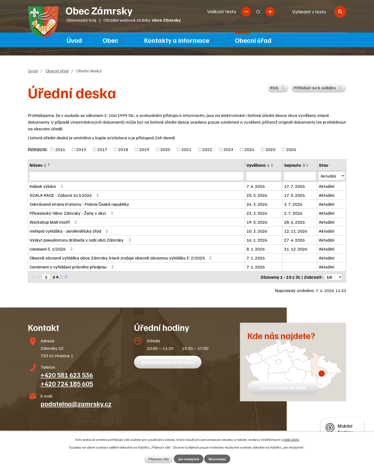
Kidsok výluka (47, 186)
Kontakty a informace (176, 40)
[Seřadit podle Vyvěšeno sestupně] (272, 166)
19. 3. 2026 (256, 222)
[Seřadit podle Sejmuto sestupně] (307, 166)
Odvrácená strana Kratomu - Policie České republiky (79, 204)
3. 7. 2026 (293, 204)
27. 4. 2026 (294, 240)
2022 (207, 149)
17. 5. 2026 (294, 195)
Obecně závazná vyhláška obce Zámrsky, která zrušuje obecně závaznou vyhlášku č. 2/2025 (122, 257)
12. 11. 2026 (295, 231)
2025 (270, 149)
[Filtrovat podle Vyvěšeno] (263, 176)
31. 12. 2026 (295, 249)
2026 (291, 149)
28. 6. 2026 (294, 222)
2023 (228, 149)
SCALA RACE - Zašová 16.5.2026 (65, 195)
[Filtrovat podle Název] (136, 176)
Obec (110, 40)
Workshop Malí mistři (54, 222)
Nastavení (217, 459)
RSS (278, 87)
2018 (123, 149)
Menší (246, 11)
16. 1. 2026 (256, 240)
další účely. (291, 439)
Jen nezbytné (188, 459)
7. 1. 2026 (255, 257)
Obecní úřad (253, 40)
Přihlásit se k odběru (319, 87)
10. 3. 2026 (256, 231)
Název (38, 165)
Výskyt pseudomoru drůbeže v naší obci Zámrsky (81, 240)
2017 (102, 149)
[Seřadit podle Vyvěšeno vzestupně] (272, 164)
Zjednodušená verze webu (168, 362)
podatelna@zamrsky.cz (76, 403)
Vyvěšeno (258, 165)
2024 (249, 149)
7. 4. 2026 (255, 186)
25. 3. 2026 (256, 195)
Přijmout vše (158, 459)
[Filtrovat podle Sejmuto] (299, 176)
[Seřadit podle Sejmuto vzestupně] (307, 164)
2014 (60, 149)
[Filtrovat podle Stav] (331, 175)
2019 (144, 149)
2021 (186, 149)
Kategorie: (37, 149)
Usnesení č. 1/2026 (52, 249)
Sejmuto (294, 165)
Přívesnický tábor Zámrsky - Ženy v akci (72, 213)
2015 (81, 149)
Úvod (74, 40)
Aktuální (326, 186)
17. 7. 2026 (294, 186)
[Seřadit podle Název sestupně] (49, 166)
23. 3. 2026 (256, 213)
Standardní (258, 11)
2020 (165, 149)
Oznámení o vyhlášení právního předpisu (72, 266)
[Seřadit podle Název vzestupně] (49, 164)
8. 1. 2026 (255, 249)
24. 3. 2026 (256, 204)
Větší (270, 11)
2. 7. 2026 (293, 213)
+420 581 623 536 (67, 374)
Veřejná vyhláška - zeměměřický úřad (70, 231)
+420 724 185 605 (67, 383)
